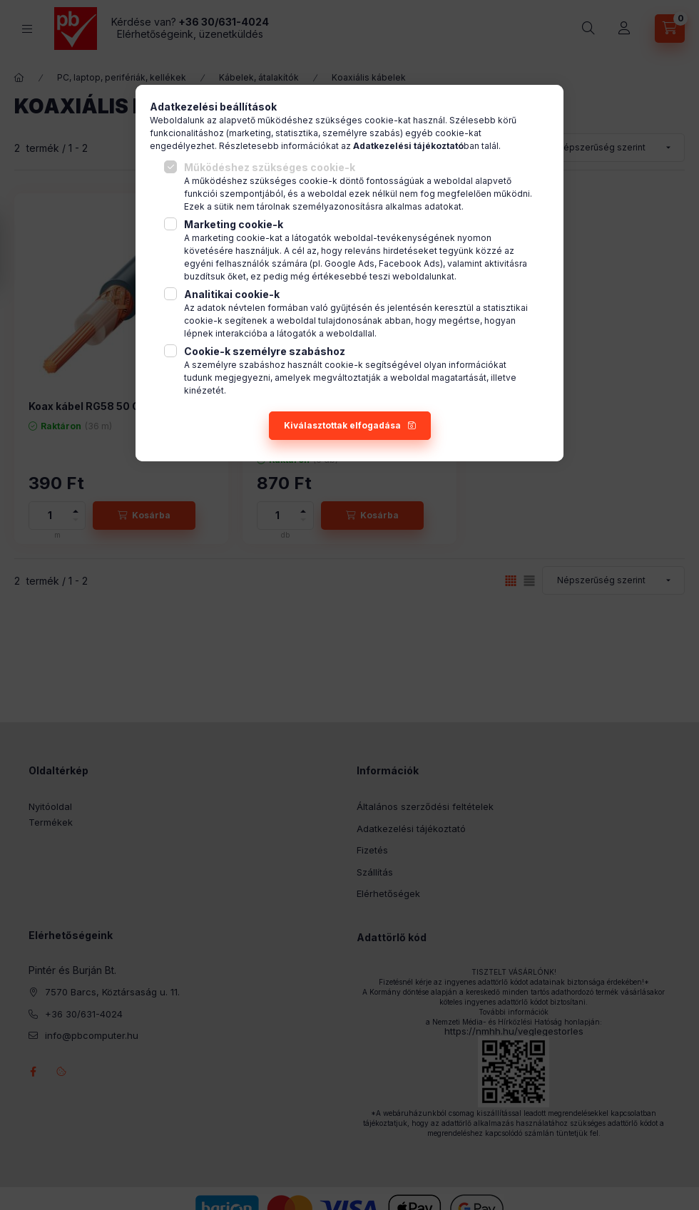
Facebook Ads (409, 263)
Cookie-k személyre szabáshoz (264, 351)
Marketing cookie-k (233, 224)
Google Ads (349, 263)
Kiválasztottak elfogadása (342, 425)
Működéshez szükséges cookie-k (269, 167)
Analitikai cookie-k (232, 294)
